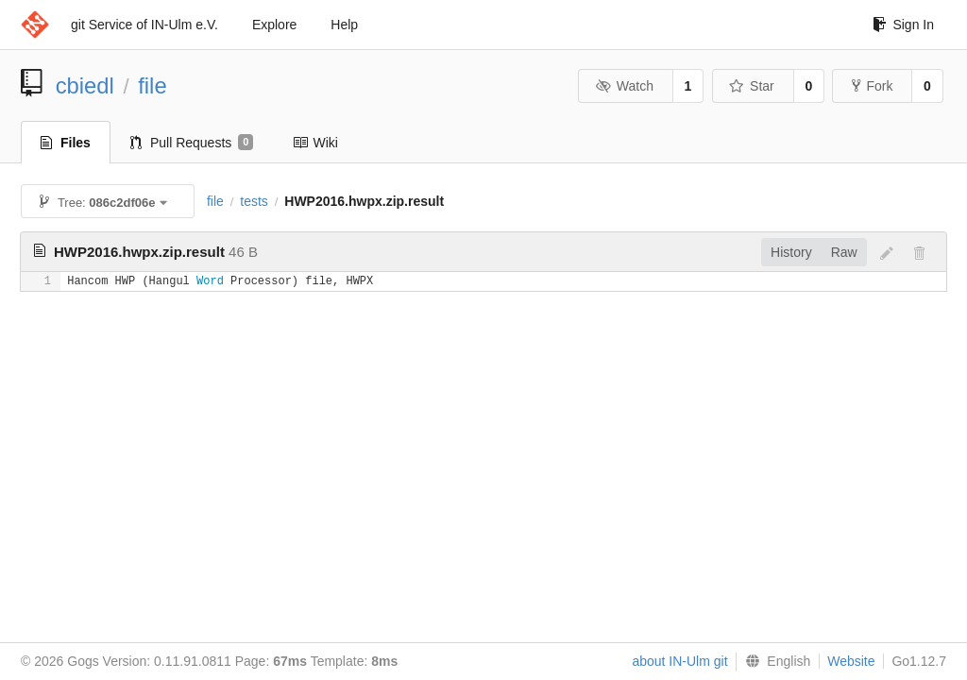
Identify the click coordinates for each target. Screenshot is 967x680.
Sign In (903, 24)
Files (66, 142)
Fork (872, 86)
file (152, 85)
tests (254, 201)
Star (751, 86)
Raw (844, 252)
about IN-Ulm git (679, 661)
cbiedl (85, 85)
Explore (274, 24)
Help (344, 24)
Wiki (315, 142)
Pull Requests (192, 142)
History (791, 252)
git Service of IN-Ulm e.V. (144, 24)
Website (850, 661)
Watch (624, 86)
